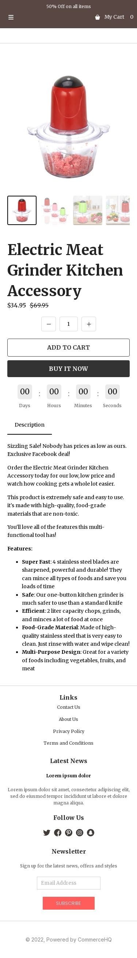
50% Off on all (62, 6)
